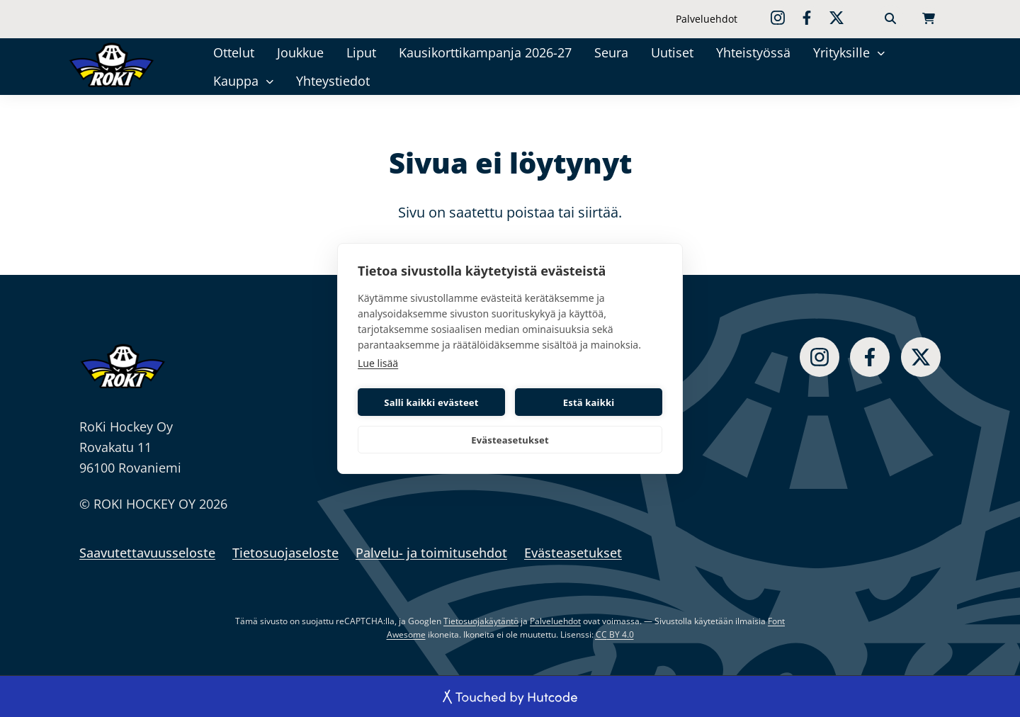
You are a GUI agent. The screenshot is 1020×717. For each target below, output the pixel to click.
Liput (361, 52)
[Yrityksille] (880, 52)
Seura (611, 52)
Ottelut (233, 52)
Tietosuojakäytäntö (480, 621)
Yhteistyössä (753, 52)
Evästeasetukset (510, 440)
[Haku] (890, 19)
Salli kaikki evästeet (431, 402)
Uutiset (672, 52)
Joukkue (300, 52)
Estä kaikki (589, 402)
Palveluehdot (706, 19)
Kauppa (236, 80)
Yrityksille (841, 52)
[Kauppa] (269, 81)
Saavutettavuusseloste (147, 552)
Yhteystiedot (333, 80)
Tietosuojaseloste (285, 552)
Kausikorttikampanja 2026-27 (485, 52)
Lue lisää (378, 363)
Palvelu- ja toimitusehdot (431, 552)
